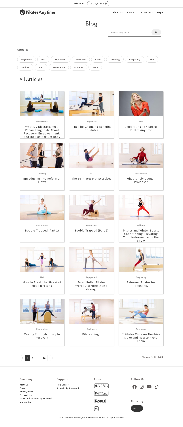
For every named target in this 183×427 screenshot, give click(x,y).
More (95, 67)
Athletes (78, 67)
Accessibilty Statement (68, 388)
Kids (152, 59)
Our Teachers (146, 12)
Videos (130, 12)
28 (44, 358)
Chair (98, 59)
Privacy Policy (26, 391)
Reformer (81, 59)
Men (41, 67)
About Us (118, 12)
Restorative (59, 67)
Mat (43, 59)
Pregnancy (134, 59)
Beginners (26, 59)
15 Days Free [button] (98, 3)
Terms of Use (26, 395)
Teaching (115, 59)
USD (137, 408)
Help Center (62, 384)
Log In (160, 12)
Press (22, 388)
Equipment (60, 59)
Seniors (25, 67)
